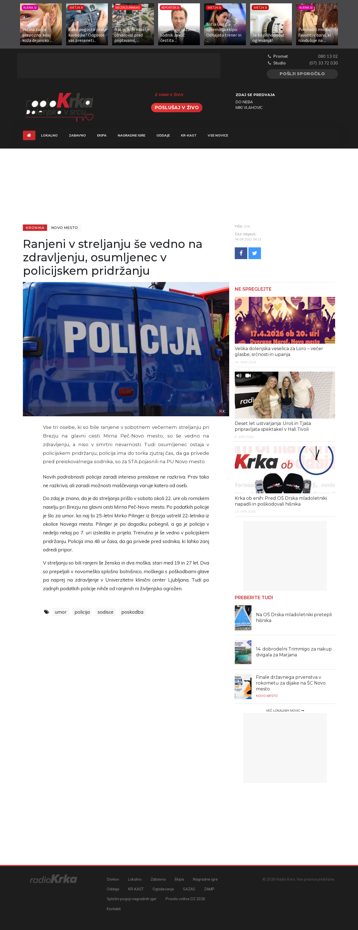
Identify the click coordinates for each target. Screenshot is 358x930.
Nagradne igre (131, 135)
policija (82, 612)
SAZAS (189, 889)
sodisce (105, 612)
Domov (113, 879)
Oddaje (163, 135)
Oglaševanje (163, 889)
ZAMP (209, 889)
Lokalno (49, 135)
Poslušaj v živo (177, 107)
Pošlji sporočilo (302, 73)
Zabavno (77, 135)
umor (61, 612)
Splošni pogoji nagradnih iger (132, 898)
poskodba (132, 612)
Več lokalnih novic (285, 711)
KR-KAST (189, 135)
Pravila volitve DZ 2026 (185, 898)
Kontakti (114, 909)
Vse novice (218, 135)
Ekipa (102, 135)
